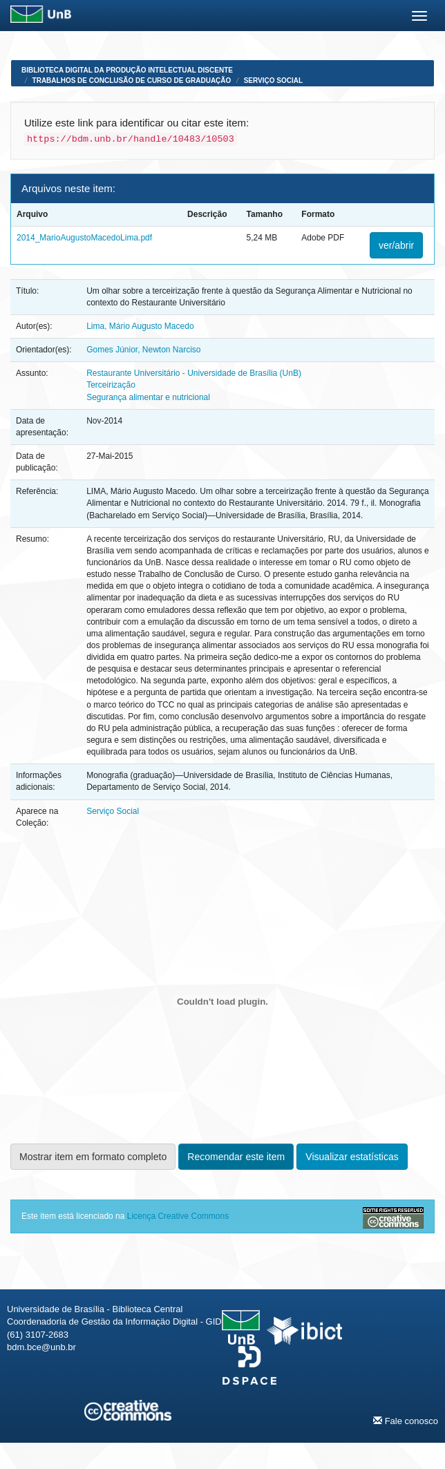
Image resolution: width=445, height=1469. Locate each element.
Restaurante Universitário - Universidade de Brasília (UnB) (193, 373)
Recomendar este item (236, 1156)
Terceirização (110, 385)
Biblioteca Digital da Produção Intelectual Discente (127, 70)
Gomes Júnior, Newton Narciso (143, 349)
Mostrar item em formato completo (93, 1156)
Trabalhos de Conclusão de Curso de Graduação (131, 80)
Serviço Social (273, 80)
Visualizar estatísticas (351, 1156)
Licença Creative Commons (178, 1216)
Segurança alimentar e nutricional (148, 397)
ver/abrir (396, 245)
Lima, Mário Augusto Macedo (139, 326)
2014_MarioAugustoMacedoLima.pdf (84, 238)
